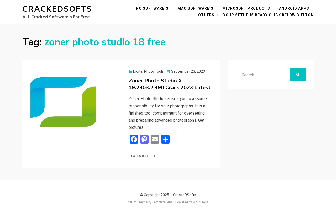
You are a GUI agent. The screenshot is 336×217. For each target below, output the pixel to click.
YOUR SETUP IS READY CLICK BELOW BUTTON (268, 15)
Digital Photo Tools (148, 71)
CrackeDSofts (57, 9)
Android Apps (294, 8)
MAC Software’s (195, 8)
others (206, 15)
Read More (139, 156)
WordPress (201, 202)
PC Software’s (152, 8)
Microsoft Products (246, 8)
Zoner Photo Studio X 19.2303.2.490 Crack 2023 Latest (170, 84)
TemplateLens (162, 202)
